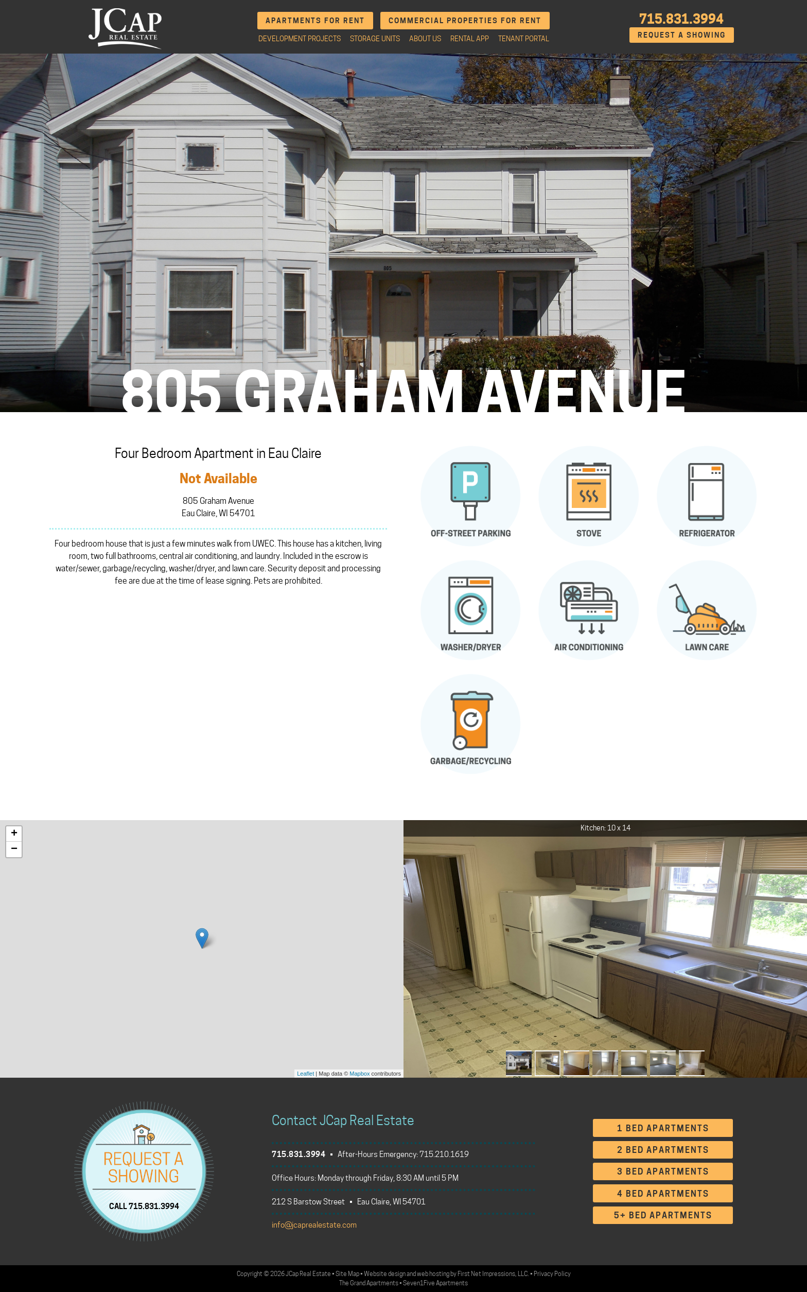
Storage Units (375, 39)
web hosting (433, 1274)
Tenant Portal (523, 39)
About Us (425, 39)
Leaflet (305, 1073)
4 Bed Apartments (663, 1194)
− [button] (14, 849)
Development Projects (299, 39)
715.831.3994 (681, 19)
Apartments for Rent (315, 20)
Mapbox (359, 1073)
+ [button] (14, 834)
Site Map (347, 1274)
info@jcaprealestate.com (314, 1225)
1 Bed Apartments (663, 1128)
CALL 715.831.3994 (144, 1206)
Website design (385, 1274)
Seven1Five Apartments (435, 1283)
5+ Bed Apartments (663, 1215)
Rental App (469, 39)
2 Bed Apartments (663, 1150)
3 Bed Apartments (663, 1172)
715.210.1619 (444, 1154)
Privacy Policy (552, 1274)
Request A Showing (682, 34)
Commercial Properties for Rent (465, 20)
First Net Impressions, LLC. (493, 1274)
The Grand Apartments (368, 1283)
